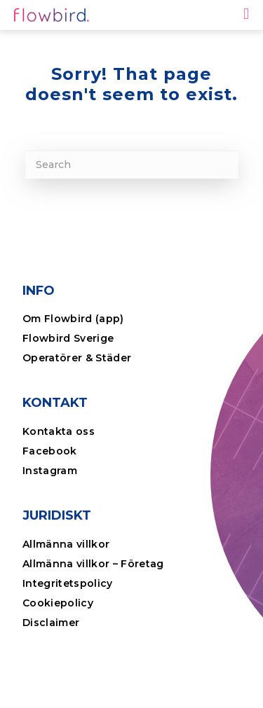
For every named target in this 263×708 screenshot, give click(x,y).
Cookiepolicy (57, 603)
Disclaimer (50, 622)
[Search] (131, 165)
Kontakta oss (58, 431)
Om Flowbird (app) (73, 318)
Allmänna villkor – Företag (93, 563)
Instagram (49, 470)
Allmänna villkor (65, 544)
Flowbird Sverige (68, 338)
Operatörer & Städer (76, 358)
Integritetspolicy (67, 583)
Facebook (49, 451)
